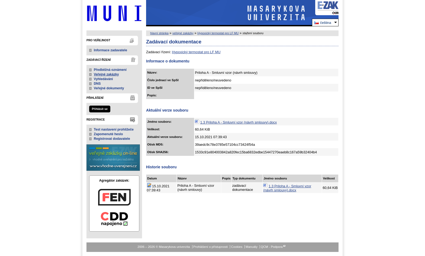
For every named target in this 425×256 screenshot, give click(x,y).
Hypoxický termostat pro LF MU (218, 33)
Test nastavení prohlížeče (114, 129)
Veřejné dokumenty (109, 88)
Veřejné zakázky (106, 74)
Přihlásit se (100, 108)
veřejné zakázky (183, 33)
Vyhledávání (103, 79)
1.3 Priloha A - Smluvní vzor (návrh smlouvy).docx (238, 122)
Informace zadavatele (110, 50)
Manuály (251, 246)
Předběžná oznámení (110, 70)
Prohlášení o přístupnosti (210, 246)
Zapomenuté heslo (108, 134)
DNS (97, 84)
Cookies (237, 246)
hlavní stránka (159, 33)
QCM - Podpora (272, 246)
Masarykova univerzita (114, 13)
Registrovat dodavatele (112, 139)
